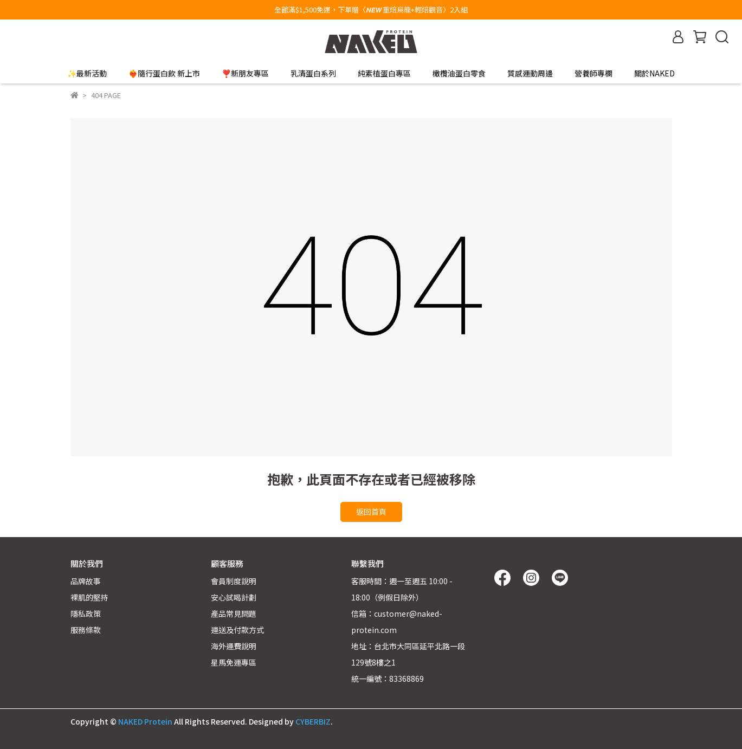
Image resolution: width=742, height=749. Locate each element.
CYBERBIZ (313, 721)
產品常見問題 (233, 613)
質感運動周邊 (530, 73)
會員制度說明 (233, 581)
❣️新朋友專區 (245, 73)
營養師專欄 (593, 73)
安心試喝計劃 (233, 597)
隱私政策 (85, 613)
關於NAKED (654, 73)
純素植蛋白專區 (384, 73)
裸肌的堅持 (89, 597)
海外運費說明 (233, 646)
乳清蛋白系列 (313, 73)
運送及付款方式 (237, 629)
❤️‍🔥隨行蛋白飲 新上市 (164, 73)
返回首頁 (371, 511)
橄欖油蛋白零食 (459, 73)
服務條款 (85, 629)
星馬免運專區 (233, 662)
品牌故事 (85, 581)
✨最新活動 (87, 73)
